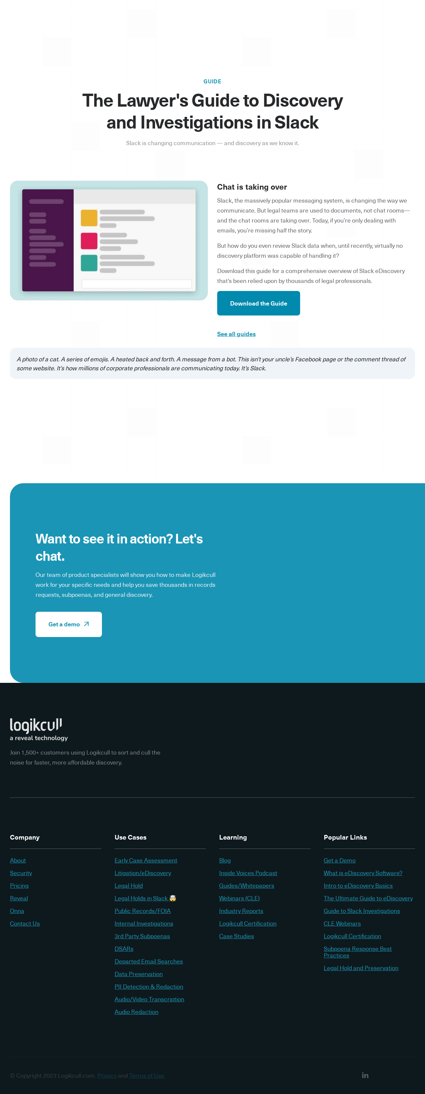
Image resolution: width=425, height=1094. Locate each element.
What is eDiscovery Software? (363, 872)
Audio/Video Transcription (149, 999)
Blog (225, 860)
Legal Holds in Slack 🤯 (145, 898)
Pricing (19, 885)
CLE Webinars (342, 923)
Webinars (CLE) (239, 898)
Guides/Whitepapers (246, 885)
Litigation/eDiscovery (143, 872)
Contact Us (25, 923)
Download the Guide (258, 304)
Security (21, 872)
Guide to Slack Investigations (362, 910)
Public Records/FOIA (143, 910)
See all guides (236, 335)
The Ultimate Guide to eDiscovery (368, 898)
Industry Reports (241, 910)
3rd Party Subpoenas (142, 936)
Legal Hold (129, 885)
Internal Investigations (144, 923)
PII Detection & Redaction (149, 986)
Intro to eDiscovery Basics (358, 885)
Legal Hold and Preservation (361, 967)
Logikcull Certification (248, 923)
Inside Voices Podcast (248, 872)
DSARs (124, 948)
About (18, 860)
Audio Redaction (136, 1011)
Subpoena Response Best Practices (358, 951)
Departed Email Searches (149, 961)
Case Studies (236, 936)
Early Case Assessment (146, 860)
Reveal (19, 898)
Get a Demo (340, 860)
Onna (17, 910)
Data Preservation (139, 973)
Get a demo (68, 624)
